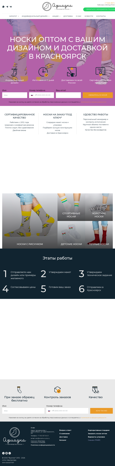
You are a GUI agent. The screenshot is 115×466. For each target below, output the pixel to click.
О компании (64, 434)
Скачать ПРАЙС (94, 440)
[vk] (11, 7)
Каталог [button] (13, 16)
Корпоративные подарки (98, 430)
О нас (78, 16)
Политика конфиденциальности (43, 445)
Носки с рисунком (30, 244)
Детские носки (71, 245)
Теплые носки (99, 252)
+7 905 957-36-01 (43, 436)
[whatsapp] (3, 7)
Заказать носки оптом (97, 434)
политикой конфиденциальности (93, 102)
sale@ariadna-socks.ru (42, 438)
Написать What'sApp (38, 441)
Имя (4, 90)
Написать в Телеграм (38, 442)
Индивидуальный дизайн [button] (35, 16)
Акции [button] (55, 16)
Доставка (68, 16)
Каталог (62, 440)
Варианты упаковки (96, 437)
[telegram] (7, 7)
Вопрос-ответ (65, 430)
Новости (89, 16)
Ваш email (61, 90)
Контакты (101, 16)
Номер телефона (37, 90)
